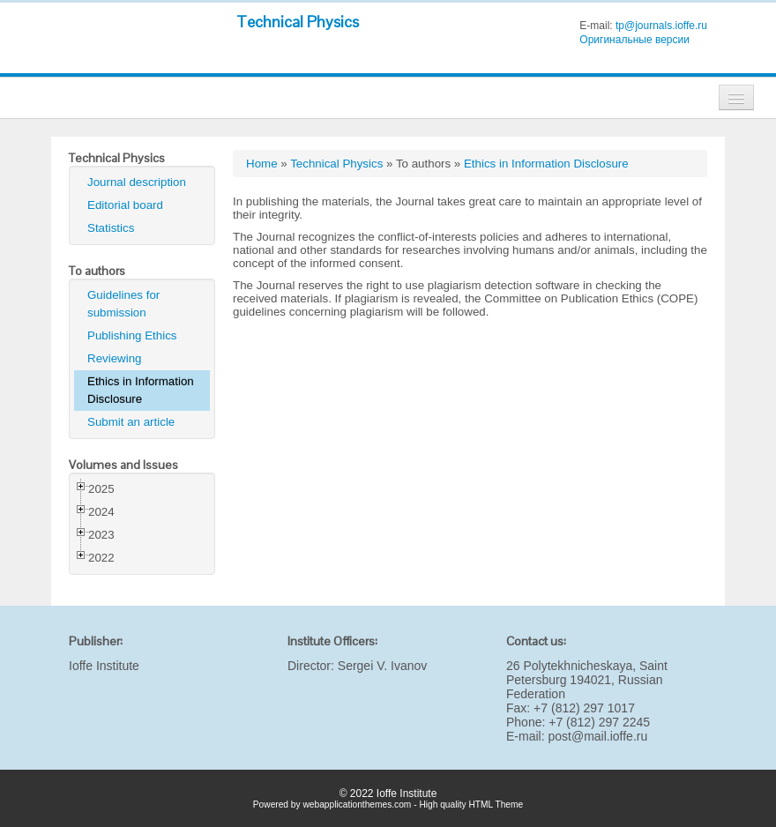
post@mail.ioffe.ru (597, 736)
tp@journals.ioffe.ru (661, 25)
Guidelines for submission (123, 303)
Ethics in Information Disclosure (140, 390)
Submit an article (131, 421)
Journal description (136, 182)
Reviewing (114, 358)
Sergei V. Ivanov (382, 666)
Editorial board (125, 205)
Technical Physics (297, 21)
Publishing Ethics (132, 335)
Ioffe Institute (104, 666)
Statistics (110, 228)
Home (262, 163)
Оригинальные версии (634, 40)
